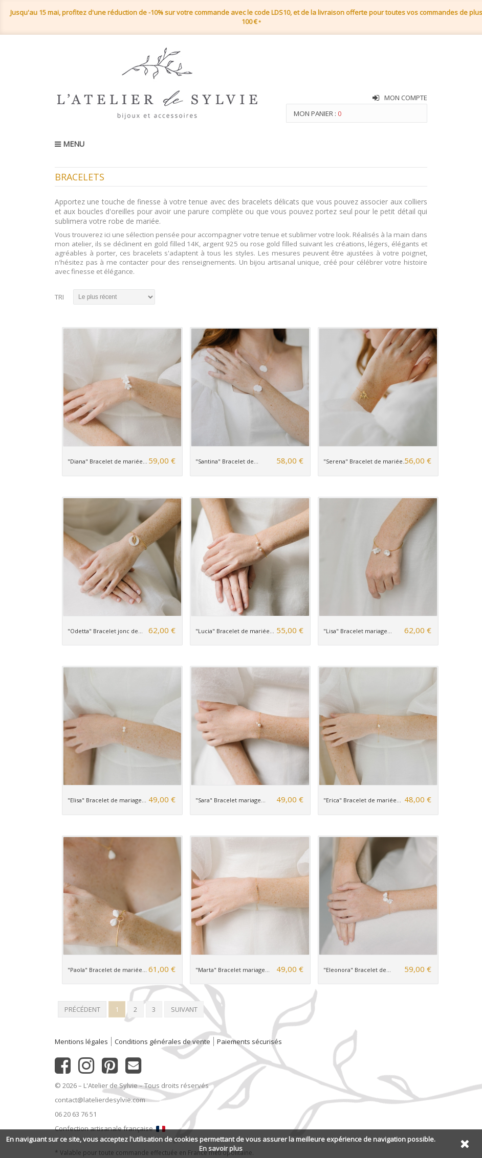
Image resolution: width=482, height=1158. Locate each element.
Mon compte (405, 97)
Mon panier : (317, 113)
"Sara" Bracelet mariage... (230, 800)
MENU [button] (69, 144)
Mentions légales (81, 1041)
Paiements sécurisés (249, 1041)
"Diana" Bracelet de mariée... (107, 461)
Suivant (184, 1009)
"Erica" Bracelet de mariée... (362, 800)
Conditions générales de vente (162, 1041)
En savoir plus (221, 1148)
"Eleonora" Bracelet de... (357, 970)
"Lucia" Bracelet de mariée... (234, 631)
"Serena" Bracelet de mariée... (365, 461)
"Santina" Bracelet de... (226, 461)
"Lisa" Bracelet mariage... (357, 631)
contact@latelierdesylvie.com (100, 1099)
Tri (59, 297)
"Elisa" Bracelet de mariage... (107, 800)
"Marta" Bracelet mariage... (232, 970)
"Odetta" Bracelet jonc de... (105, 631)
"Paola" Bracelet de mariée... (107, 970)
